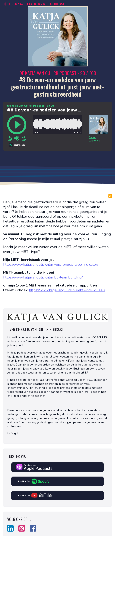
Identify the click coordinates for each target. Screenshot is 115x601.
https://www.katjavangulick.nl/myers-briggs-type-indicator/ (50, 264)
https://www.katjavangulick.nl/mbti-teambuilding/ (43, 277)
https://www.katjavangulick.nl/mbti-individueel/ (67, 290)
